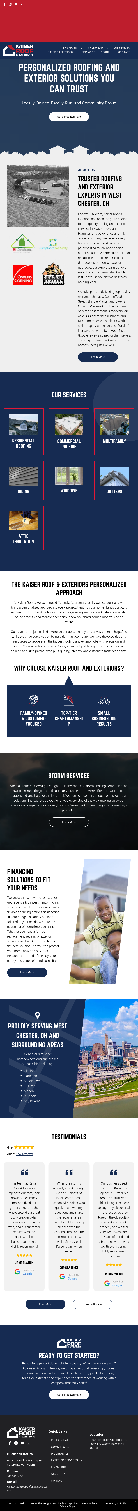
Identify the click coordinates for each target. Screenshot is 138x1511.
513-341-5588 (15, 1476)
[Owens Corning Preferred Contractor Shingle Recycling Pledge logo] (22, 244)
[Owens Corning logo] (22, 275)
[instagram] (10, 4)
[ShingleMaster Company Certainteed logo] (53, 275)
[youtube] (16, 4)
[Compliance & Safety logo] (53, 244)
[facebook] (5, 4)
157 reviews (24, 1154)
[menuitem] (72, 48)
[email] (21, 4)
